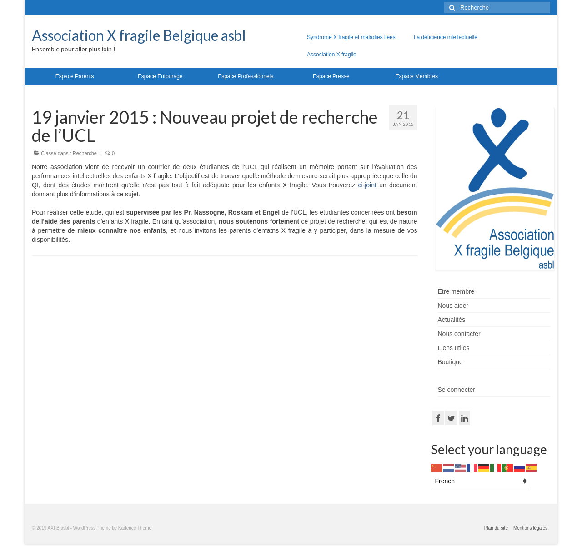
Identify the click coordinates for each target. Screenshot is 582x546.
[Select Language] (481, 481)
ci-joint (367, 185)
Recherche (85, 153)
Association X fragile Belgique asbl (139, 35)
